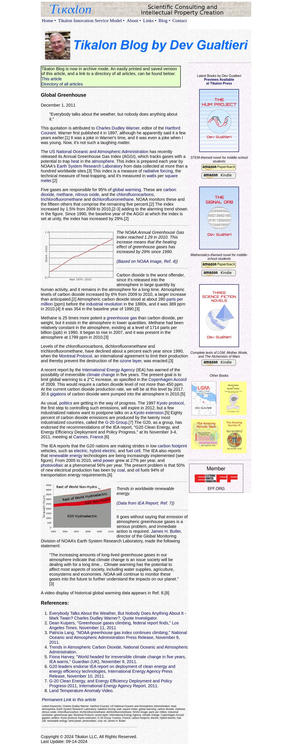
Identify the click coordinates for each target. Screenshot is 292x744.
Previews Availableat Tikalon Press (219, 81)
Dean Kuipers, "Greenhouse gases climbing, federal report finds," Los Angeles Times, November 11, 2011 (114, 625)
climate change (101, 374)
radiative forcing (158, 171)
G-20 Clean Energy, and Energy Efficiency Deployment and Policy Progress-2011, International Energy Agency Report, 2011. (110, 683)
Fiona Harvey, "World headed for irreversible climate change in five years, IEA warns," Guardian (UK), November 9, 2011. (117, 659)
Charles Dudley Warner (117, 128)
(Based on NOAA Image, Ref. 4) (147, 261)
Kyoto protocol (170, 403)
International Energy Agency (108, 369)
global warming (127, 189)
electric (80, 450)
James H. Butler (166, 531)
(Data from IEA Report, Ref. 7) (145, 503)
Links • (149, 20)
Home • (49, 20)
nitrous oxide (87, 194)
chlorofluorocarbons (135, 194)
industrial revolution (104, 304)
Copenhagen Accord (168, 379)
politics (65, 403)
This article (51, 79)
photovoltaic (52, 465)
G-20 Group (116, 422)
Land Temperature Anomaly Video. (96, 690)
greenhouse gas (122, 318)
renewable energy (65, 455)
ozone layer (130, 360)
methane (65, 194)
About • (134, 20)
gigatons (58, 394)
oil (137, 470)
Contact (180, 20)
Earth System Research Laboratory (89, 166)
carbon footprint (172, 446)
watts (152, 175)
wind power (103, 460)
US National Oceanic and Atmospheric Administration (98, 151)
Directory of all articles (62, 84)
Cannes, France (88, 437)
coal (121, 470)
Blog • (164, 20)
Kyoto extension (148, 412)
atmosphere (103, 161)
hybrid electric (102, 450)
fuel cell (133, 450)
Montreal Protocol (75, 356)
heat (75, 161)
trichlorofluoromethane (62, 199)
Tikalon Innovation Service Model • (91, 20)
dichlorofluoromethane (113, 199)
